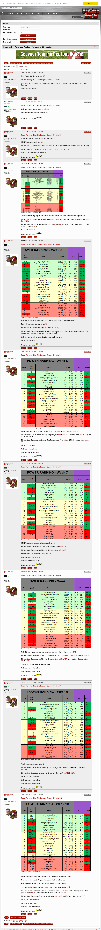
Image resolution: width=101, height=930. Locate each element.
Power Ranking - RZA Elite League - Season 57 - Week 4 (41, 167)
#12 (22, 333)
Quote (24, 98)
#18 (87, 146)
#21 (67, 149)
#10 (62, 149)
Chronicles (28, 14)
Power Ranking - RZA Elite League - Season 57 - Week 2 (41, 105)
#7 (35, 226)
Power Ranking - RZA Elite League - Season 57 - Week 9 (41, 686)
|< (13, 66)
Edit (35, 98)
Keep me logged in (9, 32)
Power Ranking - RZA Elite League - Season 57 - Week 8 (41, 575)
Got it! (90, 3)
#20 (27, 333)
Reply (30, 98)
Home (9, 14)
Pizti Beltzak (7, 73)
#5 (79, 224)
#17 (59, 146)
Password (6, 30)
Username (7, 27)
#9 (55, 224)
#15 (26, 221)
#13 (66, 546)
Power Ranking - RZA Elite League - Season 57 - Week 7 (41, 467)
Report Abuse (87, 72)
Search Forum (86, 63)
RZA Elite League (15, 63)
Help (46, 14)
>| (25, 66)
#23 (52, 219)
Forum (37, 14)
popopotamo (8, 72)
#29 (82, 146)
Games (18, 14)
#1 (48, 113)
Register (28, 42)
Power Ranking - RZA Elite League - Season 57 (38, 63)
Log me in (28, 35)
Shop (53, 14)
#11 (83, 224)
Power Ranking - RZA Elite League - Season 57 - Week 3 (41, 135)
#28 (54, 146)
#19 (59, 892)
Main (6, 63)
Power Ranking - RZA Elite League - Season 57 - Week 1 (41, 80)
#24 (86, 435)
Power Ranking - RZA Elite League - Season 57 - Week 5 (41, 244)
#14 (57, 219)
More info (66, 3)
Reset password (28, 39)
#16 (72, 773)
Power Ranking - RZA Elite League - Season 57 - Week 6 (41, 355)
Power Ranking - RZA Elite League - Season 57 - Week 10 (41, 798)
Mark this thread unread (18, 917)
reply (6, 917)
